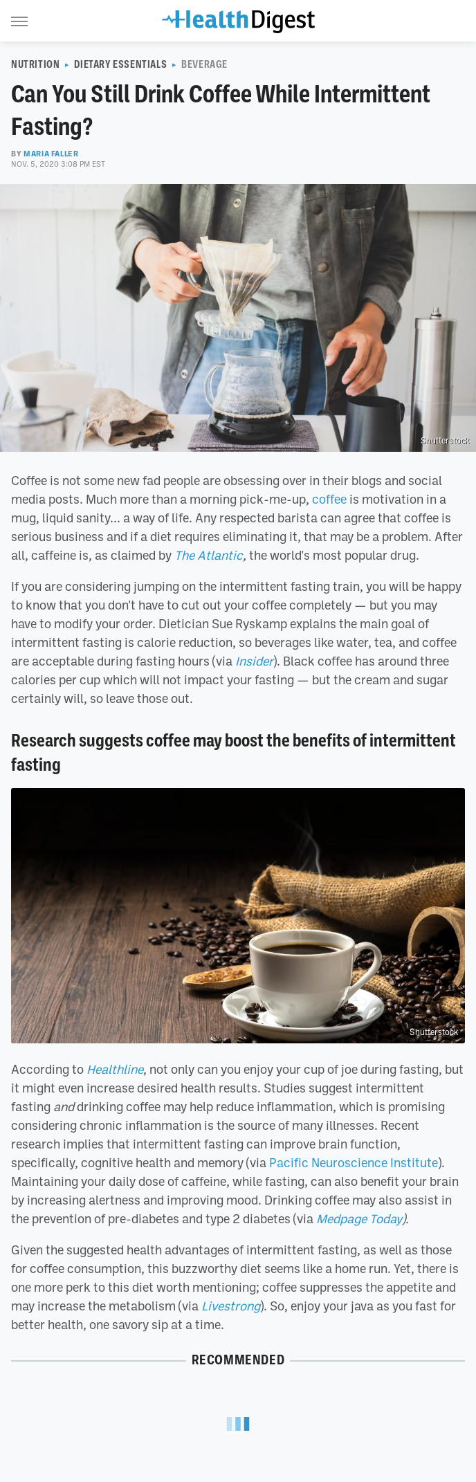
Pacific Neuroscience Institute (353, 1162)
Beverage (204, 64)
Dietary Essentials (120, 64)
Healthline (114, 1069)
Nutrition (35, 64)
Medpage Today (359, 1218)
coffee (329, 498)
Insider (254, 660)
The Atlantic (208, 554)
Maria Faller (51, 153)
